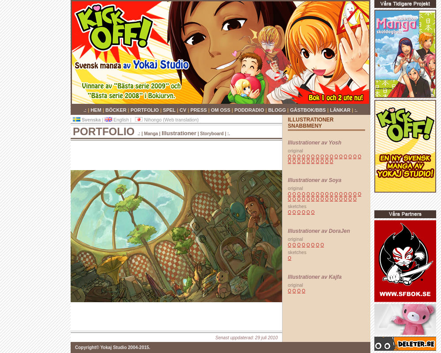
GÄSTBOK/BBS (308, 110)
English (117, 119)
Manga (151, 133)
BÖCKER (117, 110)
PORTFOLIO (145, 110)
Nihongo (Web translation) (167, 119)
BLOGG (277, 110)
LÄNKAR (341, 110)
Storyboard (212, 133)
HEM (96, 110)
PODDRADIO (249, 110)
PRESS (199, 110)
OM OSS (221, 110)
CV (184, 110)
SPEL (170, 110)
